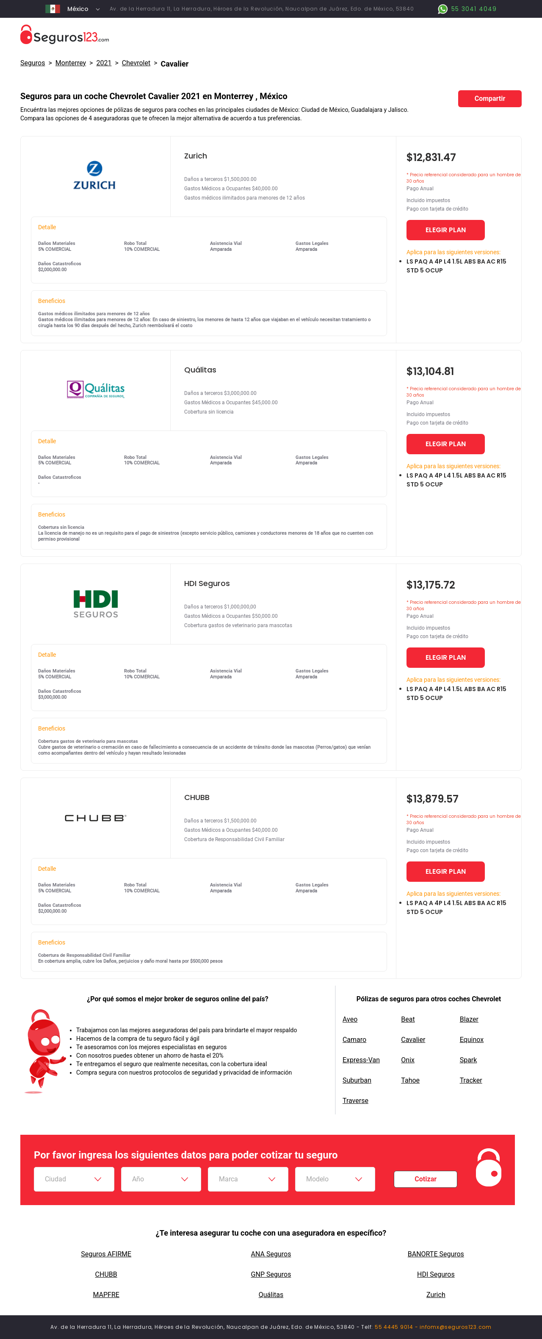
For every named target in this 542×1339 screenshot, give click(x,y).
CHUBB (106, 1274)
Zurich (435, 1295)
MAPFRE (106, 1295)
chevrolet (136, 63)
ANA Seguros (271, 1254)
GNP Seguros (271, 1274)
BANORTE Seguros (436, 1254)
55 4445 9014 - (397, 1327)
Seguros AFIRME (106, 1254)
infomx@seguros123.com (456, 1327)
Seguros (32, 63)
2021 (103, 63)
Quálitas (271, 1295)
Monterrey (70, 63)
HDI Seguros (436, 1274)
